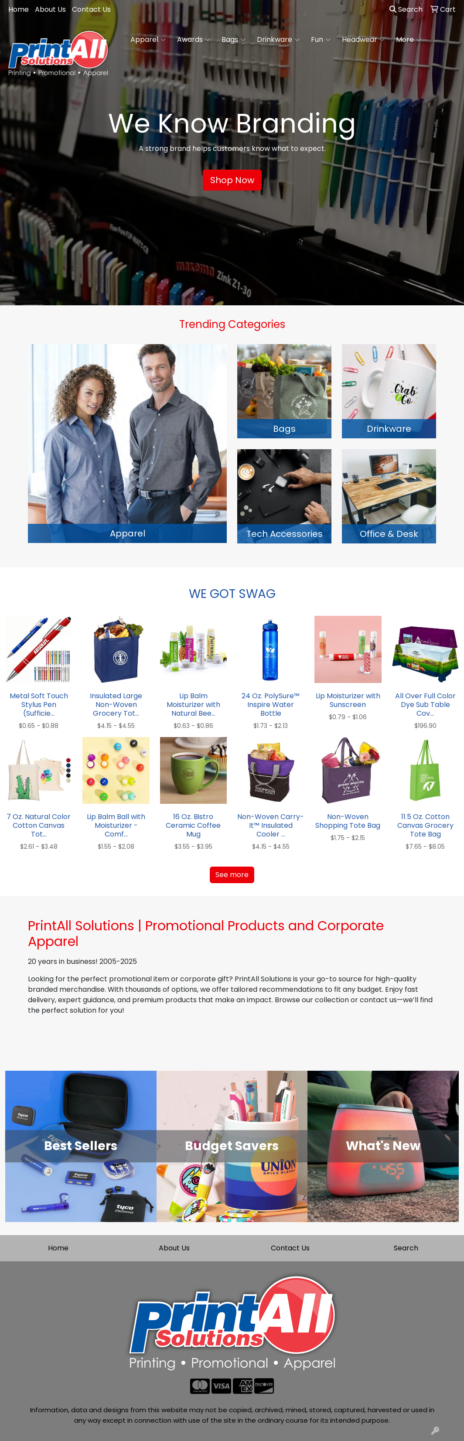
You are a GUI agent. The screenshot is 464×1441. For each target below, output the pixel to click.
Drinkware (278, 39)
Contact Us (91, 9)
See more (232, 875)
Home (18, 9)
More (408, 39)
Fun (321, 39)
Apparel (148, 39)
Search (406, 9)
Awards (193, 39)
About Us (50, 9)
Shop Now (232, 180)
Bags (234, 39)
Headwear (363, 39)
